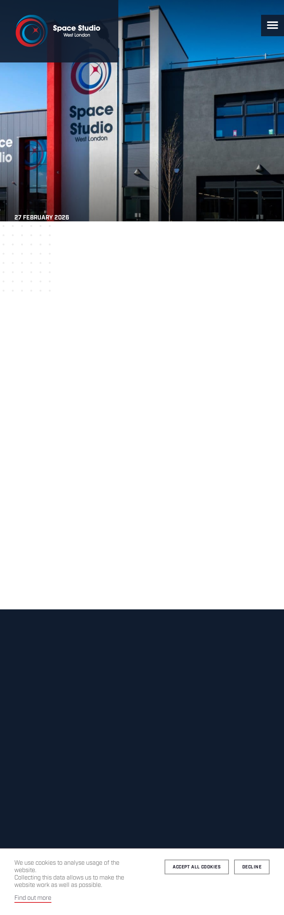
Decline (251, 867)
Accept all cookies (197, 867)
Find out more (32, 898)
